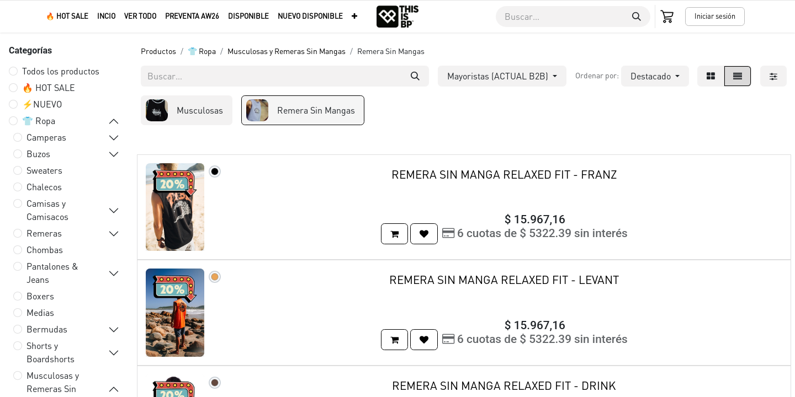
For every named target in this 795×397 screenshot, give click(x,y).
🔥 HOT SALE (48, 87)
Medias (40, 312)
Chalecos (44, 186)
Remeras (44, 233)
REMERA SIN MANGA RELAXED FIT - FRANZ (504, 174)
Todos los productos (60, 71)
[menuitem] (67, 16)
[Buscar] (636, 16)
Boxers (40, 296)
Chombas (44, 249)
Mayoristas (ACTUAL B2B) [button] (498, 76)
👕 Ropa (38, 120)
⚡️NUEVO (42, 104)
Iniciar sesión (715, 16)
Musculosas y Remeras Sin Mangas (286, 51)
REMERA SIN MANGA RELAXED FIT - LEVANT (504, 279)
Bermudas (46, 329)
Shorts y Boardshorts (50, 352)
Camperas (46, 137)
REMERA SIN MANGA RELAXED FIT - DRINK (504, 385)
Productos (158, 51)
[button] (655, 76)
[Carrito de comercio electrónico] (668, 16)
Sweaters (44, 170)
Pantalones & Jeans (52, 272)
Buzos (38, 153)
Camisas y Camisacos (47, 209)
